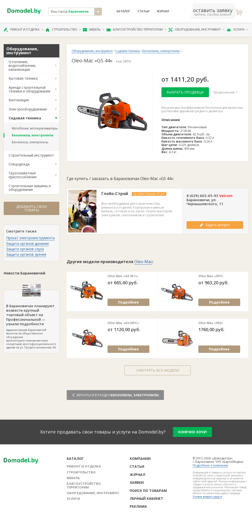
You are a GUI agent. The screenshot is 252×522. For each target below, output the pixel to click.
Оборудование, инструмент (196, 29)
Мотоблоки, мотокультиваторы (35, 128)
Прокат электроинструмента (30, 237)
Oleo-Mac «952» (210, 323)
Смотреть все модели (157, 370)
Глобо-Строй (114, 193)
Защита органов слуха (25, 249)
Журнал (163, 11)
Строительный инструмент (31, 155)
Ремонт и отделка (24, 29)
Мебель (94, 29)
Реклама (138, 506)
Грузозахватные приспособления (22, 175)
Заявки (137, 482)
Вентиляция (19, 100)
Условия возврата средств (207, 496)
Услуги (237, 29)
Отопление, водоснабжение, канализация (22, 65)
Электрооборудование (28, 109)
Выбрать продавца (185, 92)
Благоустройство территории (137, 29)
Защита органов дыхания (27, 243)
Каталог (123, 11)
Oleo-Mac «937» (210, 276)
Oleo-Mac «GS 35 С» (123, 276)
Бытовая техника (23, 78)
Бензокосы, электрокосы (30, 142)
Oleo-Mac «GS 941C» (123, 323)
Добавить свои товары (31, 208)
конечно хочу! (192, 432)
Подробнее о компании (210, 465)
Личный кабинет (146, 498)
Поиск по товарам (148, 490)
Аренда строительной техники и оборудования (29, 89)
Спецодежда (19, 164)
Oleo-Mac (143, 261)
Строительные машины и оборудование (30, 187)
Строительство (63, 29)
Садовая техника (25, 118)
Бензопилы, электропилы (32, 135)
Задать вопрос (215, 224)
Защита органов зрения (26, 254)
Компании (140, 458)
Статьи (143, 11)
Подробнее (128, 302)
